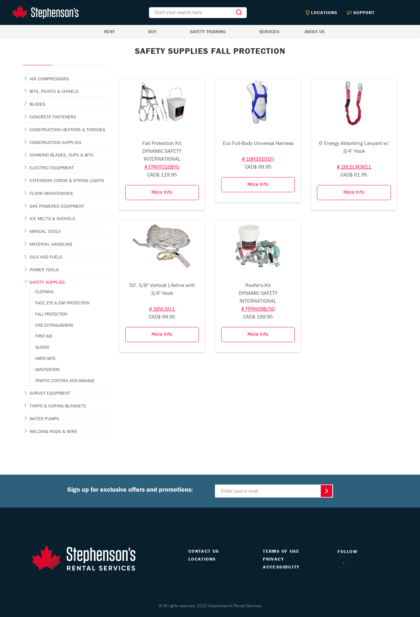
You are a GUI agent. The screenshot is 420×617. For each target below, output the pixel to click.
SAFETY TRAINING (208, 31)
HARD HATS (45, 358)
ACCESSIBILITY (281, 567)
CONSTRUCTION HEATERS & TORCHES (67, 130)
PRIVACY (273, 559)
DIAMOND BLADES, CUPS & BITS (62, 155)
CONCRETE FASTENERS (53, 117)
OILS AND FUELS (46, 257)
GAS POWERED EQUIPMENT (57, 206)
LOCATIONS (202, 559)
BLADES (37, 104)
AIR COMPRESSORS (49, 79)
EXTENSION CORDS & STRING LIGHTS (67, 180)
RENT (109, 31)
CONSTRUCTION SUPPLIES (55, 142)
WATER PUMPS (44, 419)
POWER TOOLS (44, 270)
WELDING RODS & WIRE (53, 431)
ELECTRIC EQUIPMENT (52, 168)
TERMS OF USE (281, 551)
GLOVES (42, 347)
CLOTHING (44, 292)
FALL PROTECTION (51, 314)
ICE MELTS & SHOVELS (52, 218)
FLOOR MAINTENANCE (52, 193)
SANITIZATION (47, 369)
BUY (152, 31)
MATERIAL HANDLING (51, 244)
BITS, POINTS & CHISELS (54, 91)
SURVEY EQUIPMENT (50, 393)
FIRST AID (43, 336)
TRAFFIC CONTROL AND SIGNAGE (64, 380)
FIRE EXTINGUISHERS (54, 325)
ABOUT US (314, 31)
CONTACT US (203, 551)
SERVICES (269, 31)
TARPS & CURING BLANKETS (58, 406)
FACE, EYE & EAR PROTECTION (62, 303)
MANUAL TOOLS (45, 231)
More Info (162, 192)
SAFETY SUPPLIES (47, 282)
